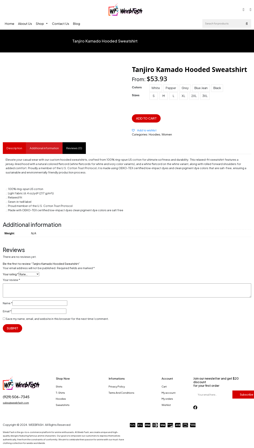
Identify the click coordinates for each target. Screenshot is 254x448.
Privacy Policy (117, 386)
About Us (25, 23)
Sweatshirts (63, 404)
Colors (137, 87)
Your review (11, 280)
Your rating (11, 274)
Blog (76, 23)
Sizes (135, 95)
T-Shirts (60, 392)
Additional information (44, 148)
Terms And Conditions (121, 392)
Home (9, 23)
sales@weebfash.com (16, 402)
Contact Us (60, 23)
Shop (42, 23)
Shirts (59, 386)
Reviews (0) (74, 148)
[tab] (14, 148)
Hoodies (61, 398)
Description (14, 148)
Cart (164, 386)
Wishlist (166, 404)
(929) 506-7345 (16, 397)
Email (7, 311)
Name (7, 303)
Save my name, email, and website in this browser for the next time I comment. (57, 318)
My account (168, 392)
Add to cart (146, 118)
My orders (167, 398)
